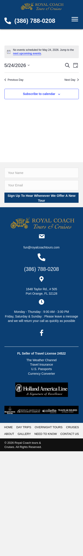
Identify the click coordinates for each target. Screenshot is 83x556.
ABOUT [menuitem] (9, 434)
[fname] (41, 173)
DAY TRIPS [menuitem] (23, 427)
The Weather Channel (41, 360)
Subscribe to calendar (39, 94)
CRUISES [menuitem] (72, 427)
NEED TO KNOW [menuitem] (45, 434)
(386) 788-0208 (34, 21)
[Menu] (75, 19)
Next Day (71, 79)
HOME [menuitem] (8, 427)
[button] (41, 198)
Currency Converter (41, 373)
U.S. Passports (41, 369)
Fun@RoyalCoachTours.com (41, 247)
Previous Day (13, 79)
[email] (41, 185)
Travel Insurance (41, 364)
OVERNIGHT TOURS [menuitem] (49, 427)
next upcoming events (27, 53)
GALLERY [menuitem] (24, 434)
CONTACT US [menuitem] (69, 434)
